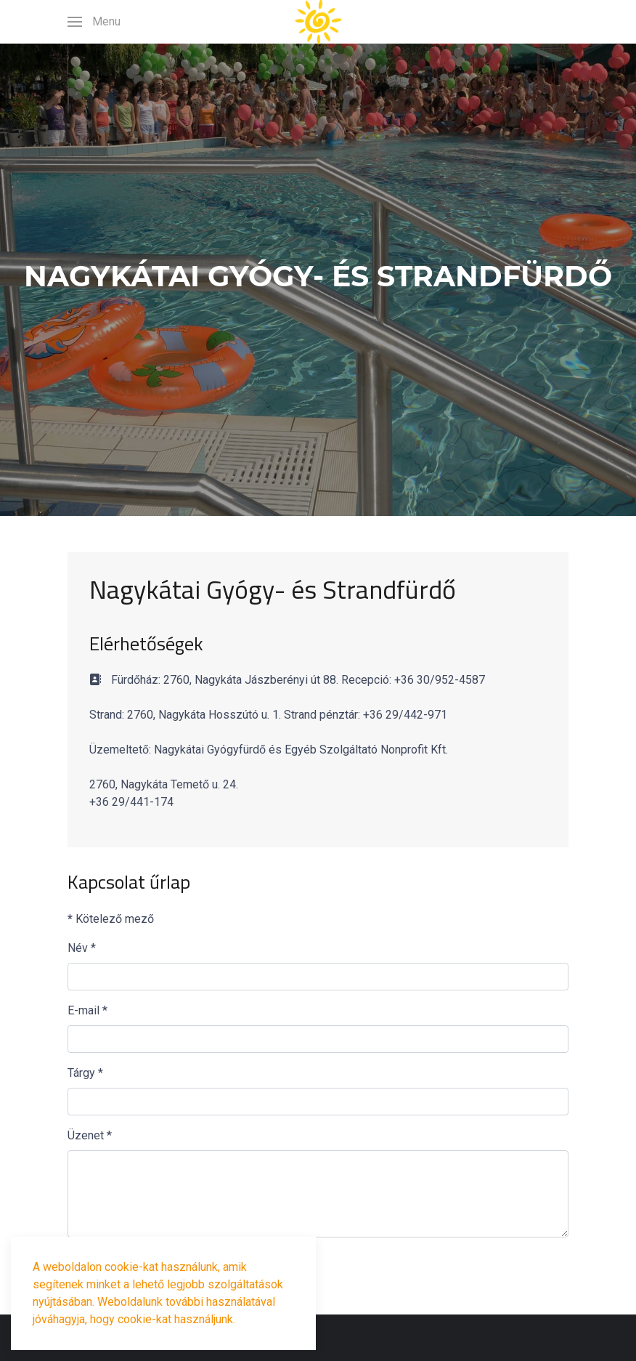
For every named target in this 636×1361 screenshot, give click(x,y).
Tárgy (85, 1073)
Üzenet (90, 1135)
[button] (94, 22)
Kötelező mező (111, 919)
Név (82, 948)
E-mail (87, 1010)
